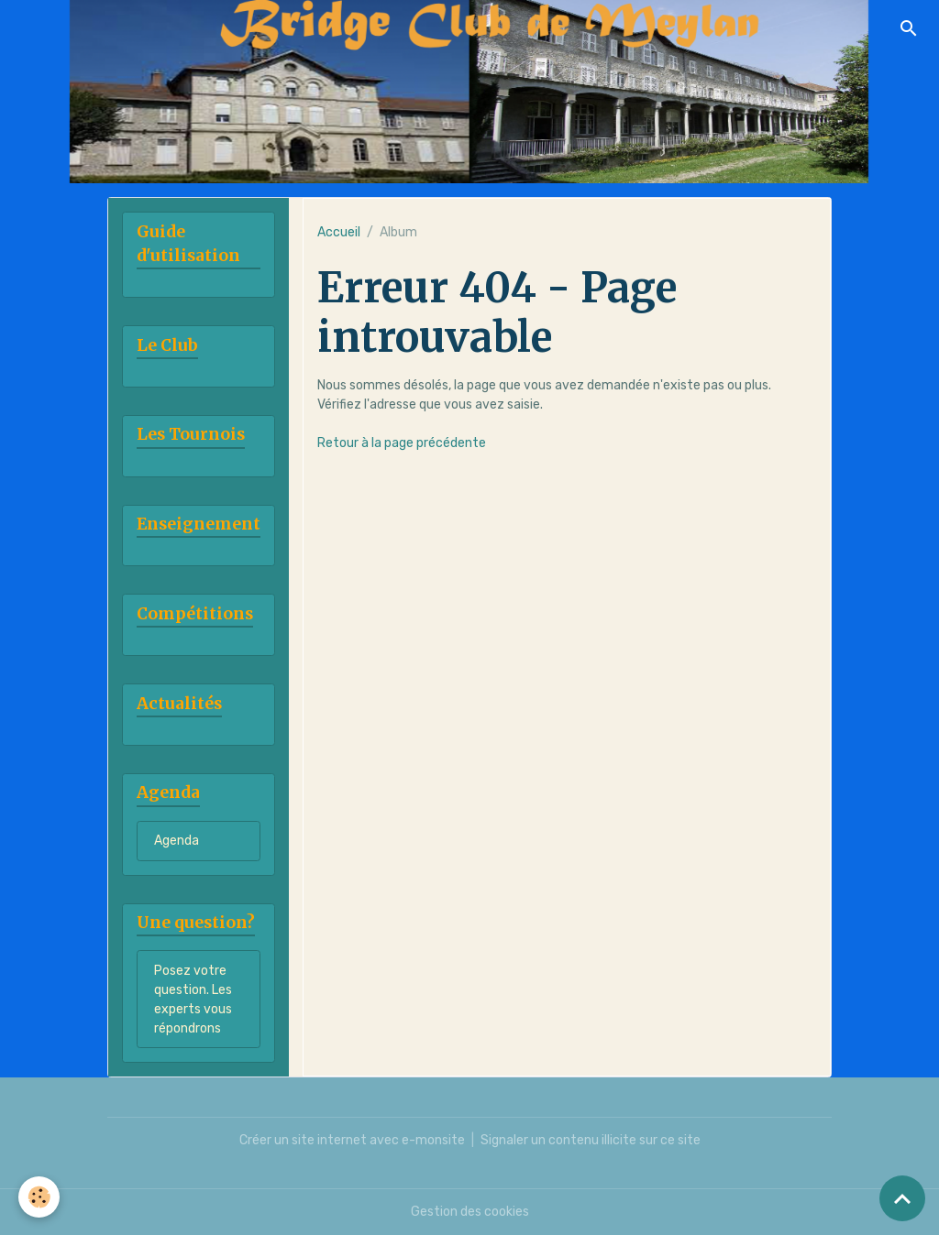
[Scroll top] (902, 1198)
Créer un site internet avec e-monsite (352, 1140)
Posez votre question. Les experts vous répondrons (193, 999)
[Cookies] (39, 1197)
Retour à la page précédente (401, 443)
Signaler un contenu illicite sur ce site (591, 1140)
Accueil (338, 232)
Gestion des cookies (470, 1211)
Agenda (176, 840)
